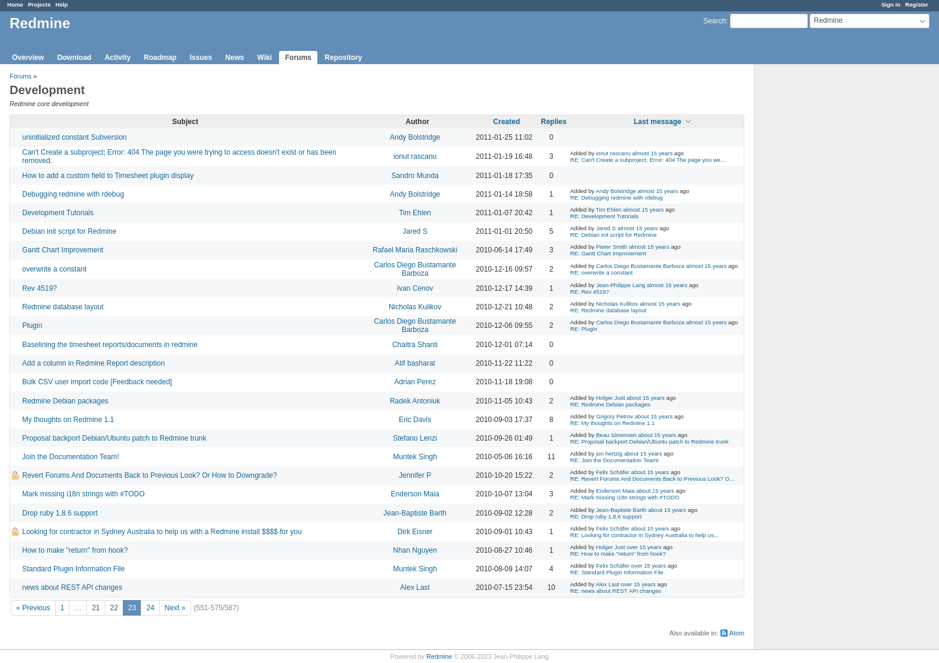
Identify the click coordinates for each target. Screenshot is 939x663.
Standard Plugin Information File (73, 569)
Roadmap (160, 57)
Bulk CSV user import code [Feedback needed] (97, 382)
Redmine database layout (63, 307)
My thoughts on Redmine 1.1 (68, 419)
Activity (118, 57)
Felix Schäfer (612, 472)
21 (95, 608)
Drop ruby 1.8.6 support (60, 513)
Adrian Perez (414, 382)
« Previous (33, 608)
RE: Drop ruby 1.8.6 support (605, 516)
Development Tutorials (57, 213)
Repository (343, 57)
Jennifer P (415, 475)
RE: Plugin (583, 329)
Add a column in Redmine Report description (93, 363)
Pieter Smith (611, 246)
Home (15, 4)
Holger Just (610, 397)
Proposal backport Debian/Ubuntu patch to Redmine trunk (114, 438)
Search (714, 21)
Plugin (32, 325)
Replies (554, 121)
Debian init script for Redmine (69, 231)
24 (150, 608)
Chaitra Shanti (415, 344)
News (234, 57)
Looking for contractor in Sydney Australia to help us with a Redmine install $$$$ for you (162, 532)
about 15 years (645, 397)
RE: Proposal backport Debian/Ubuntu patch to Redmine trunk (649, 441)
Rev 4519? (39, 288)
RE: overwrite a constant (601, 272)
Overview (28, 57)
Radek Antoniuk (415, 401)
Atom (736, 633)
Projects (39, 4)
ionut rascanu (415, 156)
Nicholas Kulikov (415, 307)
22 (114, 608)
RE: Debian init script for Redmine (613, 234)
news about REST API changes (72, 587)
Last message (657, 121)
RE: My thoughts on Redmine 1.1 (612, 423)
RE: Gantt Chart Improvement (608, 253)
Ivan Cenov (415, 288)
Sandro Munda (415, 175)
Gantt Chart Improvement (62, 250)
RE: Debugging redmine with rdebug (616, 197)
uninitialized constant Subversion (74, 137)
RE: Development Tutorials (604, 216)
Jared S (414, 231)
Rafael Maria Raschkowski (414, 250)
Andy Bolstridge (415, 137)
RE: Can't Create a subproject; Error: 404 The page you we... (647, 159)
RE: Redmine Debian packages (610, 404)
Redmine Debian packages (65, 401)
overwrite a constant (54, 269)
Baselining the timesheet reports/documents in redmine (110, 344)
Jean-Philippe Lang (620, 285)
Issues (201, 57)
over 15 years (643, 547)
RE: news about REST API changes (615, 590)
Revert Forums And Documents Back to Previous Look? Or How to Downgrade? (149, 475)
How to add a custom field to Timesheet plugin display (107, 175)
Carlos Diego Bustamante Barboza (415, 269)
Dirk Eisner (415, 532)
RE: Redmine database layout (608, 310)
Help (62, 4)
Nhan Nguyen (415, 550)
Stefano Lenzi (415, 438)
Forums (298, 57)
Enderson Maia (415, 494)
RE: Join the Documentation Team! (614, 460)
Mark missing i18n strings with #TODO (83, 494)
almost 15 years (652, 153)
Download (74, 57)
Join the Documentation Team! (70, 457)
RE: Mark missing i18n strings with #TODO (624, 497)
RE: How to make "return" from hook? (618, 553)
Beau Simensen (616, 435)
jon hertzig (609, 453)
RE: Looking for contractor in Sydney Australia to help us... (644, 535)
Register (916, 4)
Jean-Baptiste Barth (414, 513)
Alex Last (414, 587)
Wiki (264, 57)
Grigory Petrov (614, 416)
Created (506, 121)
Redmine (439, 656)
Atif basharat (415, 363)
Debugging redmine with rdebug (73, 194)
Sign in (891, 4)
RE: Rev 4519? (589, 291)
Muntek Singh (415, 457)
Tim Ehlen (415, 213)
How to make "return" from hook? (75, 550)
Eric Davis (415, 419)
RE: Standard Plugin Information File (617, 572)
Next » (175, 608)
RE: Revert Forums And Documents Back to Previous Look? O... (652, 478)
